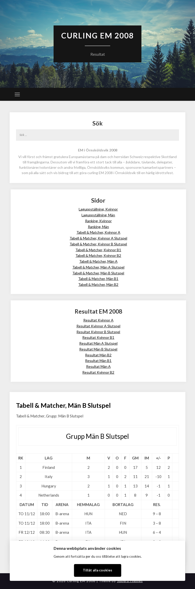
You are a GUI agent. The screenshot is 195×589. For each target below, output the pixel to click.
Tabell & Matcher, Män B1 (98, 278)
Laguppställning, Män (98, 215)
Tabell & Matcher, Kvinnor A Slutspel (98, 238)
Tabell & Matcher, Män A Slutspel (98, 267)
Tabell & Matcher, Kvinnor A (98, 232)
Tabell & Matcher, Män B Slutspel (98, 273)
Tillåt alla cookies (97, 570)
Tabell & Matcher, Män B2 (98, 284)
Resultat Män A (98, 366)
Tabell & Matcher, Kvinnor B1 (98, 250)
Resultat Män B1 (98, 360)
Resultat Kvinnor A (98, 320)
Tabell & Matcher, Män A (98, 261)
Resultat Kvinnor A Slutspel (98, 326)
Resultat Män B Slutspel (98, 349)
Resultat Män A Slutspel (98, 343)
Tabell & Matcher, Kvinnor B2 (98, 255)
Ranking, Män (98, 227)
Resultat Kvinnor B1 (98, 337)
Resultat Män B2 (98, 355)
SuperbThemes (130, 581)
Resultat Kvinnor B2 (98, 372)
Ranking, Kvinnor (98, 221)
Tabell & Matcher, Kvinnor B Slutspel (98, 244)
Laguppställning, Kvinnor (98, 209)
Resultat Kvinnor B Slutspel (98, 332)
